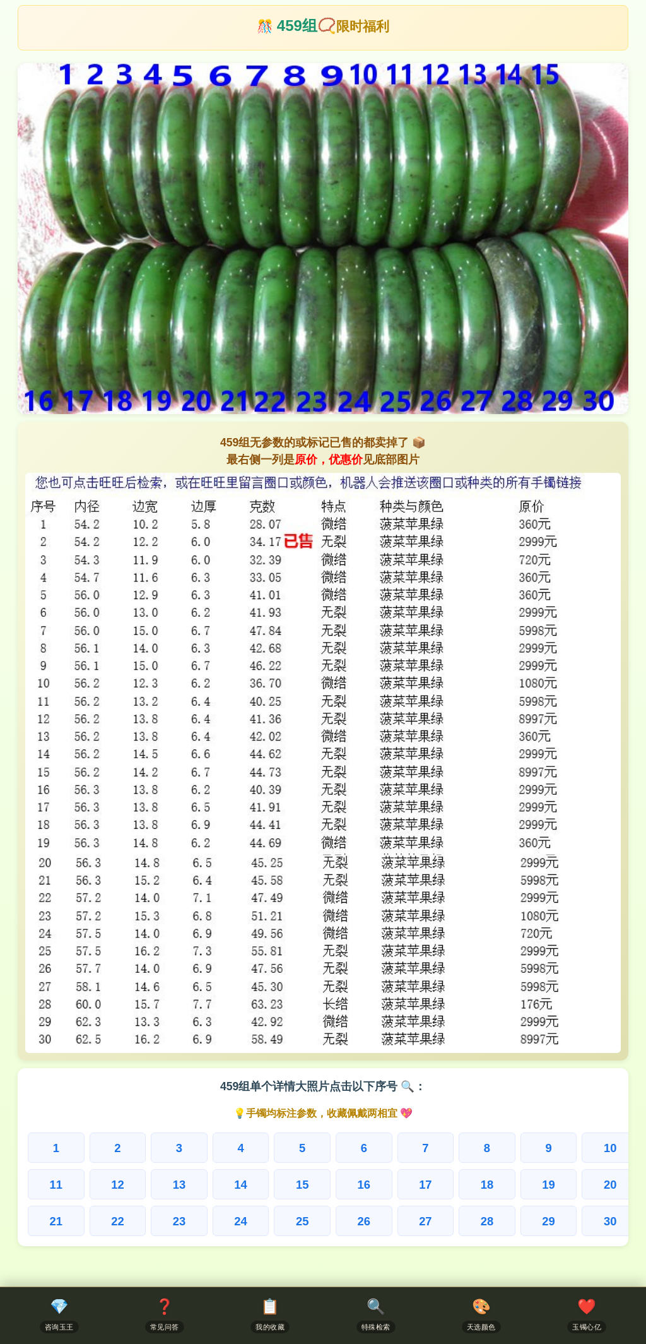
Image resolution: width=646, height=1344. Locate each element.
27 (425, 1221)
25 (302, 1221)
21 (56, 1221)
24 (240, 1221)
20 (610, 1184)
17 (425, 1184)
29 (548, 1221)
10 (610, 1148)
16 (364, 1184)
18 (487, 1184)
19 (548, 1184)
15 (302, 1184)
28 (487, 1221)
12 (117, 1184)
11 (56, 1184)
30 (610, 1221)
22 (117, 1221)
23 (179, 1221)
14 (240, 1184)
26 (364, 1221)
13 (179, 1184)
